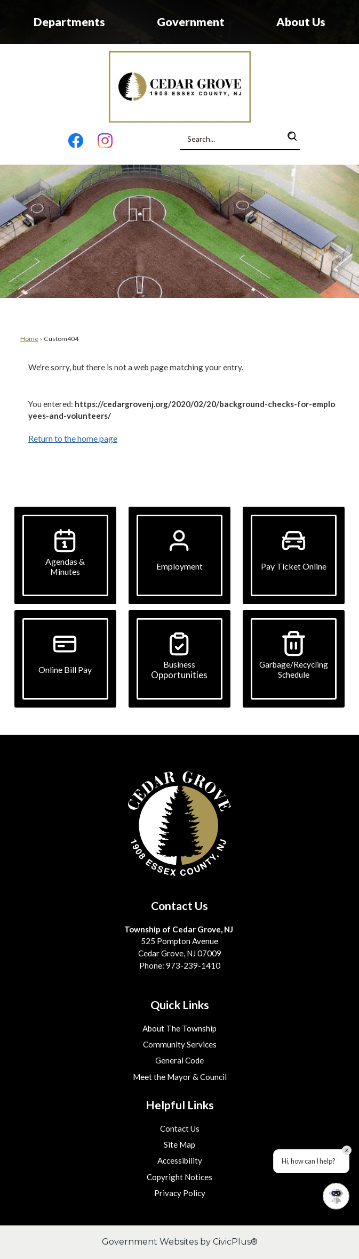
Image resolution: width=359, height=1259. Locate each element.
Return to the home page (72, 438)
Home (29, 339)
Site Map (179, 1144)
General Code (179, 1060)
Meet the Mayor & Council (180, 1077)
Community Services (180, 1044)
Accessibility (179, 1160)
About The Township (179, 1028)
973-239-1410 (193, 965)
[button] (292, 136)
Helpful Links (180, 1105)
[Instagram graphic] (104, 142)
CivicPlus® (235, 1242)
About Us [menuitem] (300, 22)
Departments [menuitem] (69, 22)
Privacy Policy (179, 1193)
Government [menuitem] (191, 22)
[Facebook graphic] (76, 142)
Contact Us (180, 1128)
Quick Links (179, 1005)
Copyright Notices (179, 1177)
